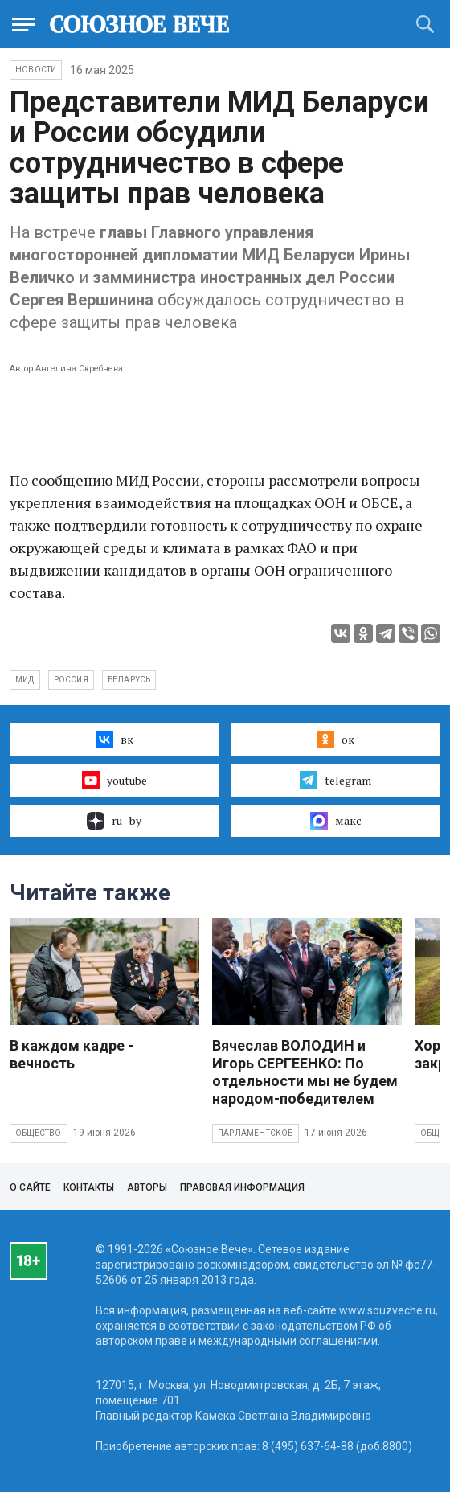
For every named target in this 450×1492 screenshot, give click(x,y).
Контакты (88, 1187)
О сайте (30, 1187)
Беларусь (129, 679)
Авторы (147, 1187)
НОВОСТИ (35, 69)
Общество (38, 1133)
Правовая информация (242, 1187)
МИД (25, 679)
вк (114, 739)
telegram (335, 780)
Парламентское (255, 1133)
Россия (71, 679)
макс (336, 821)
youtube (114, 780)
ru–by (114, 821)
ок (335, 739)
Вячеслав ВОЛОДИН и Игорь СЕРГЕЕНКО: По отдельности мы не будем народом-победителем (305, 1072)
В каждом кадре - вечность (71, 1054)
